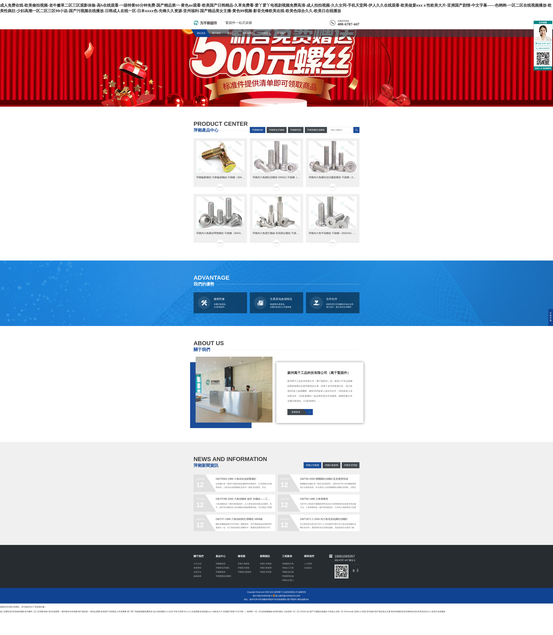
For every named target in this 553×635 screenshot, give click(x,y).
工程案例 (266, 33)
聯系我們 (281, 33)
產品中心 (231, 33)
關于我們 (216, 33)
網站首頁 (201, 33)
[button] (274, 104)
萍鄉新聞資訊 (249, 33)
